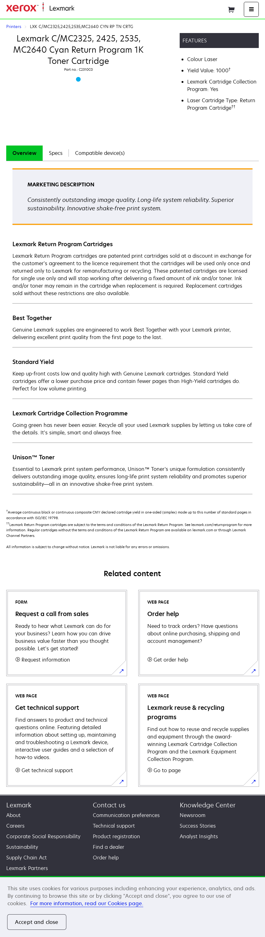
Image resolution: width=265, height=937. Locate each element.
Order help (106, 857)
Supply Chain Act (26, 857)
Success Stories (198, 825)
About (13, 815)
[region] (132, 906)
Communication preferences (126, 815)
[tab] (24, 153)
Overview (24, 153)
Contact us (109, 805)
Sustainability (22, 847)
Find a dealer (108, 847)
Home (80, 9)
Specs (56, 153)
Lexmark (18, 805)
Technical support (114, 825)
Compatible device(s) (100, 153)
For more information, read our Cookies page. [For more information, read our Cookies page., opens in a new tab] (86, 903)
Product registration (116, 836)
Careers (15, 825)
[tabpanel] (132, 331)
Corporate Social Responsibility (43, 836)
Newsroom (193, 815)
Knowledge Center (207, 805)
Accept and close (37, 922)
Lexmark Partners (27, 868)
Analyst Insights (199, 836)
